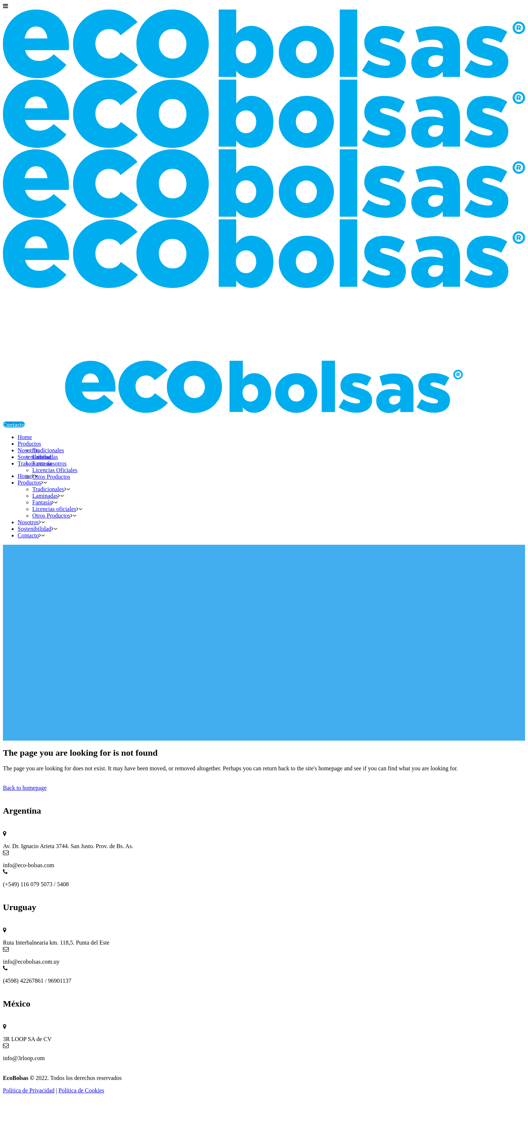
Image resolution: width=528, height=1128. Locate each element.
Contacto (14, 424)
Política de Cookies (81, 1090)
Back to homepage (25, 788)
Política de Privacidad (28, 1090)
